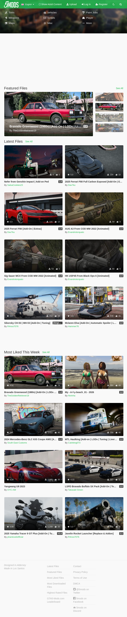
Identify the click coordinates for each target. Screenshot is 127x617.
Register (101, 4)
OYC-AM (11, 490)
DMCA (76, 583)
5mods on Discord (79, 609)
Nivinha (71, 395)
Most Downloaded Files (56, 585)
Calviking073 (74, 442)
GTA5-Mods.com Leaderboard (55, 600)
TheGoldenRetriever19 (18, 395)
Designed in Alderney (15, 565)
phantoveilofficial (15, 537)
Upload (71, 4)
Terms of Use (80, 578)
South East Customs (17, 442)
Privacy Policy (80, 572)
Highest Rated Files (57, 592)
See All (119, 88)
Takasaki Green (75, 490)
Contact (77, 566)
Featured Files (54, 572)
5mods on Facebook (79, 600)
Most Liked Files (55, 578)
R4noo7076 (12, 326)
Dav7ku (71, 185)
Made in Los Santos (14, 568)
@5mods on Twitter (81, 591)
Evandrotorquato (76, 232)
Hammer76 (73, 326)
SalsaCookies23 (15, 185)
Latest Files (53, 566)
